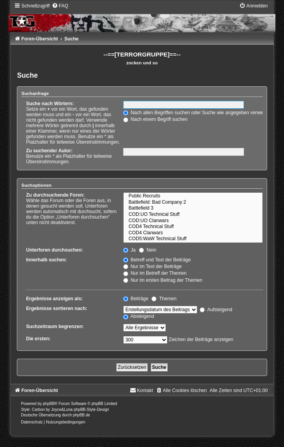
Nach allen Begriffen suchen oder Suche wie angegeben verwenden (198, 112)
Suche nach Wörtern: (50, 103)
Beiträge (135, 298)
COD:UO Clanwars (193, 221)
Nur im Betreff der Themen (155, 273)
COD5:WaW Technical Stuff (193, 239)
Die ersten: (38, 338)
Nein (147, 250)
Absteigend (138, 316)
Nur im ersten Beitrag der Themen (162, 280)
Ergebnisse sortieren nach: (56, 308)
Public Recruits (193, 196)
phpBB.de (81, 415)
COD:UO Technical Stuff (193, 215)
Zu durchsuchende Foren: (55, 195)
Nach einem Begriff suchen (155, 119)
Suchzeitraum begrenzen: (55, 326)
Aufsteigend (216, 309)
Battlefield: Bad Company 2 (193, 202)
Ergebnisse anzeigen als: (54, 298)
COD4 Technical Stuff (193, 227)
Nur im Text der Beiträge (152, 266)
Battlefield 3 (193, 208)
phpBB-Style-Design (91, 409)
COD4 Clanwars (193, 233)
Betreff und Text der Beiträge (157, 260)
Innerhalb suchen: (46, 260)
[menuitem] (60, 6)
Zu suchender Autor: (49, 150)
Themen (164, 298)
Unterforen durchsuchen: (54, 250)
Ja (129, 250)
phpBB (49, 403)
